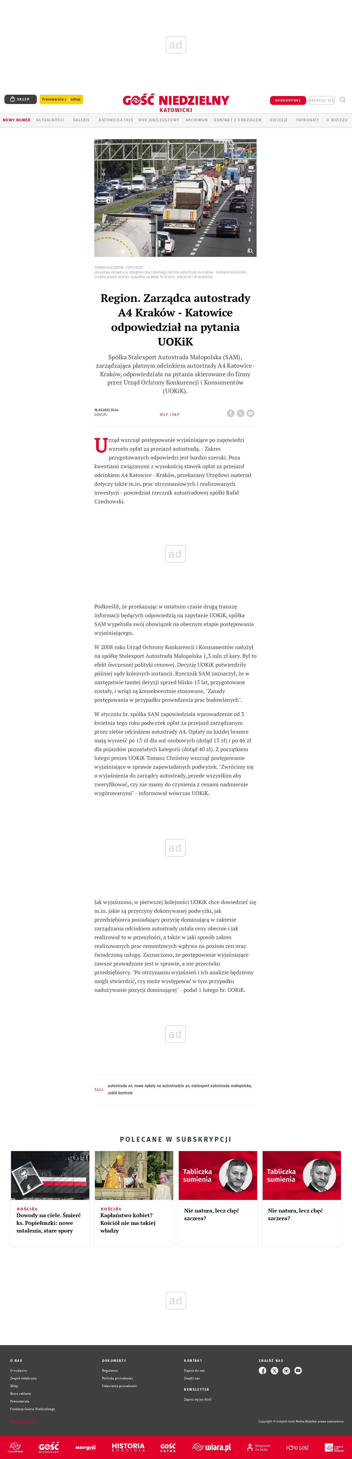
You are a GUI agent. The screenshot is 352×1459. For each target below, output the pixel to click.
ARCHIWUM (197, 120)
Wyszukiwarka (342, 100)
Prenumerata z (61, 99)
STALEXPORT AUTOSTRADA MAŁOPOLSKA (221, 1086)
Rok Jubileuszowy (159, 120)
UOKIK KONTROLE (120, 1093)
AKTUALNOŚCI (50, 120)
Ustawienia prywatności (119, 1386)
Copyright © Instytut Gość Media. (281, 1421)
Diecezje (279, 120)
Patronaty (308, 120)
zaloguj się (321, 100)
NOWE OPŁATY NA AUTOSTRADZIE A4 (161, 1086)
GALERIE (81, 120)
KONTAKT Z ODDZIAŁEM (238, 120)
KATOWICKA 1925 (116, 120)
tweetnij (242, 411)
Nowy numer (17, 120)
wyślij (252, 411)
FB (232, 411)
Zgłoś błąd (22, 1422)
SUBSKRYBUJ (288, 100)
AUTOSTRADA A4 (120, 1086)
